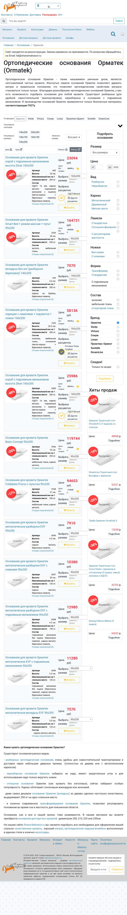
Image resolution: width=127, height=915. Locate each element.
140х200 (23, 132)
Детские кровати (52, 38)
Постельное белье (71, 29)
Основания (8, 38)
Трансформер (100, 270)
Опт (60, 14)
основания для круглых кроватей (37, 818)
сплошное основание (20, 783)
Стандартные (99, 223)
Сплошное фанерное (104, 227)
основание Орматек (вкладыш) (51, 793)
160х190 (35, 137)
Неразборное (99, 185)
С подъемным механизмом (100, 283)
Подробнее (114, 440)
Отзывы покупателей (43, 204)
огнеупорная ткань (103, 308)
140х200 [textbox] (75, 275)
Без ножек (98, 252)
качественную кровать (28, 828)
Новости (70, 839)
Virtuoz (40, 118)
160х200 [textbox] (75, 176)
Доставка (35, 14)
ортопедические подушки (79, 828)
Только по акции (101, 366)
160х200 (23, 142)
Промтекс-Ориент (75, 118)
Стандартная (99, 274)
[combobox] (80, 176)
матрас (59, 828)
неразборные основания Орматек (28, 773)
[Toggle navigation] (113, 33)
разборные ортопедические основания (29, 759)
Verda (31, 118)
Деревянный (99, 204)
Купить (69, 207)
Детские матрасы (28, 38)
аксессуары (42, 832)
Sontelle (91, 118)
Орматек (20, 118)
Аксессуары (37, 29)
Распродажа (49, 14)
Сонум (50, 118)
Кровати (21, 29)
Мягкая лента (100, 208)
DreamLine (104, 118)
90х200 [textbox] (75, 238)
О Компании (21, 14)
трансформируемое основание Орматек (65, 803)
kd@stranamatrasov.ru (53, 858)
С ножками (98, 256)
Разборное (98, 181)
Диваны (53, 29)
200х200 (35, 132)
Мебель (90, 29)
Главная (6, 839)
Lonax (60, 118)
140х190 (23, 137)
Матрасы (7, 29)
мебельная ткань (102, 304)
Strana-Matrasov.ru (34, 824)
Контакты (7, 14)
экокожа (97, 300)
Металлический (101, 200)
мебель (101, 828)
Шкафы (70, 38)
